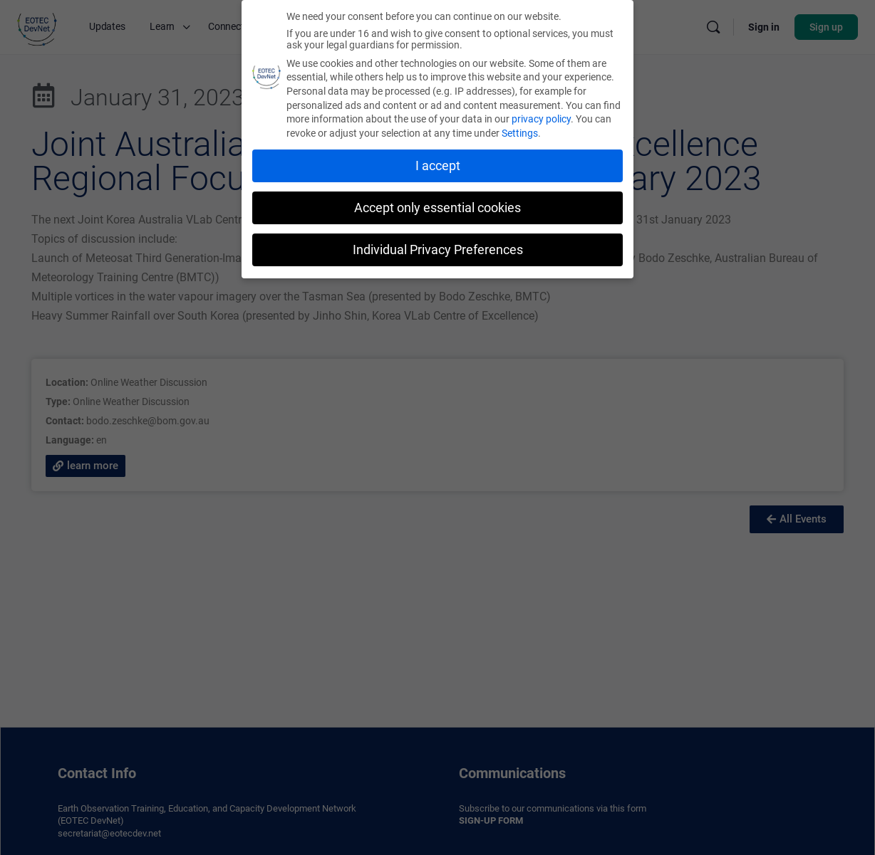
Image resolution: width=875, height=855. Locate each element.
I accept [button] (437, 165)
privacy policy (541, 118)
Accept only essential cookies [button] (437, 207)
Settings (520, 132)
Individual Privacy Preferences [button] (438, 249)
